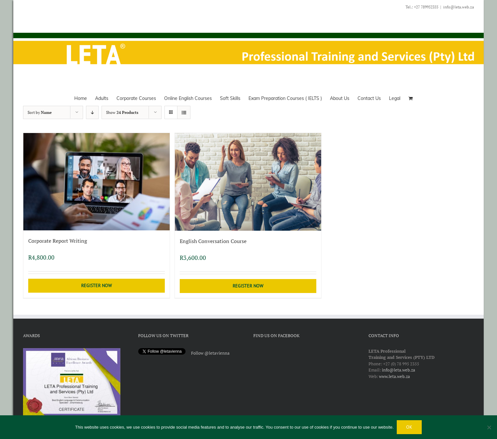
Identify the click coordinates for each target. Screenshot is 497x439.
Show (122, 112)
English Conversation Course (213, 241)
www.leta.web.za (394, 376)
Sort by (40, 112)
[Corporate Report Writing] (96, 181)
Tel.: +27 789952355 (422, 7)
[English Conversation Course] (248, 182)
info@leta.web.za (458, 7)
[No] (489, 427)
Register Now (96, 285)
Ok (409, 427)
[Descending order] (92, 112)
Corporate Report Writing (57, 240)
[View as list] (183, 112)
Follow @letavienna (210, 353)
